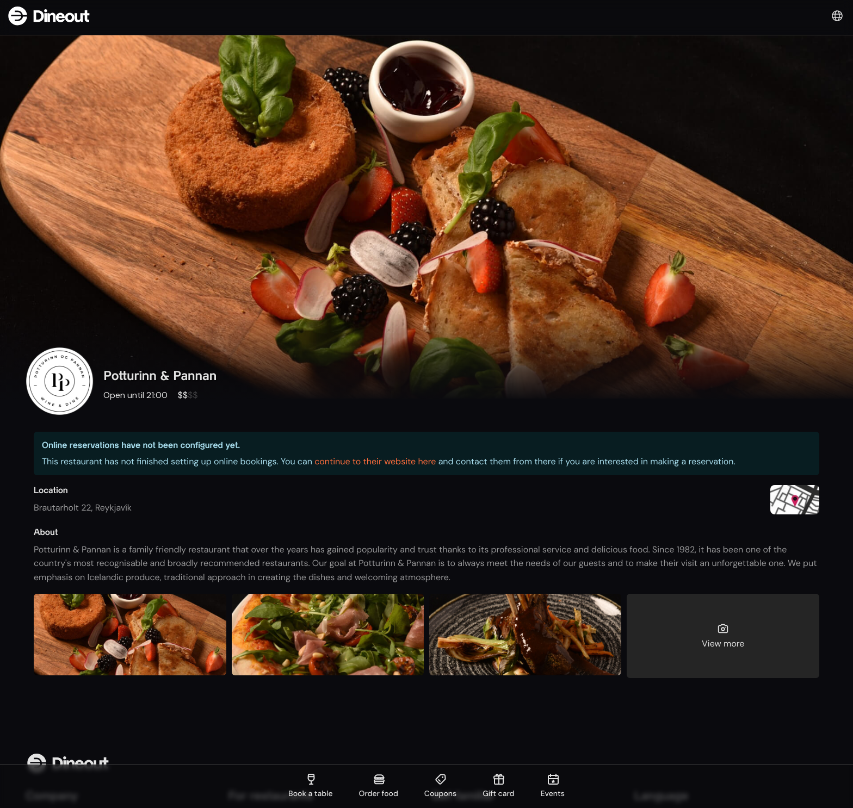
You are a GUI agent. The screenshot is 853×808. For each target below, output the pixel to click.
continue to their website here (375, 461)
